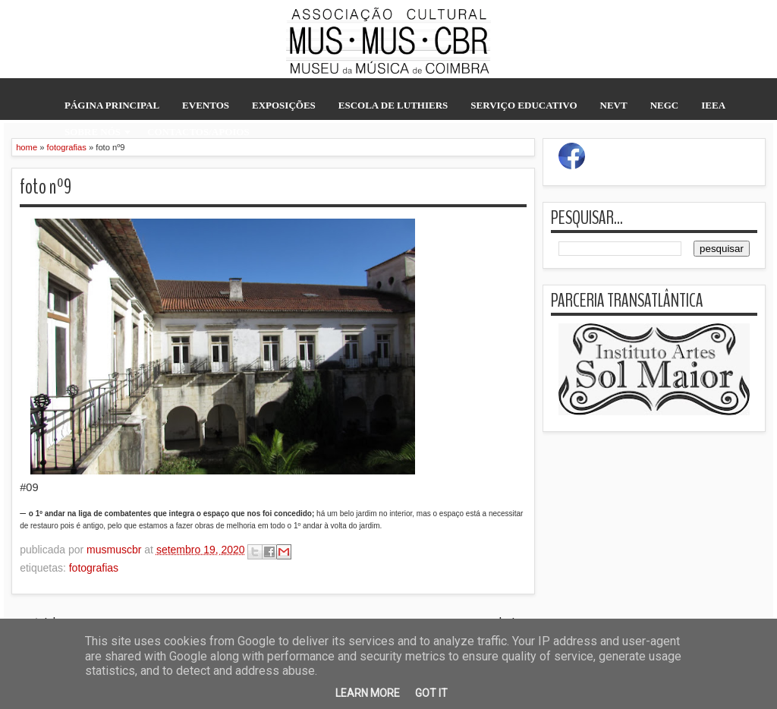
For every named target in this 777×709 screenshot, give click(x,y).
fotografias (93, 568)
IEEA (713, 105)
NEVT (614, 105)
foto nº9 (45, 186)
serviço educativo (523, 105)
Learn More (367, 693)
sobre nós (92, 131)
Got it (431, 693)
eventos (205, 105)
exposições (284, 105)
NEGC (664, 105)
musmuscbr (115, 550)
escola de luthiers (393, 105)
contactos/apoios (198, 131)
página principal (111, 105)
